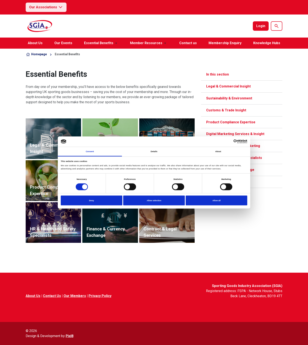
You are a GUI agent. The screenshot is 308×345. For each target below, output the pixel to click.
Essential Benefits (98, 43)
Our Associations (46, 7)
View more (53, 138)
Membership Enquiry (225, 43)
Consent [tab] (90, 151)
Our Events (63, 43)
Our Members (75, 296)
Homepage (39, 54)
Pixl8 (69, 336)
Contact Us (52, 296)
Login (260, 26)
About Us (35, 43)
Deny (91, 200)
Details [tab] (154, 151)
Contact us (188, 43)
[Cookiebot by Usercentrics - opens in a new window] (228, 142)
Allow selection (154, 200)
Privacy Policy (100, 296)
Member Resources (146, 43)
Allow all (216, 200)
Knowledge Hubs (266, 43)
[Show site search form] (276, 26)
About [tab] (218, 151)
